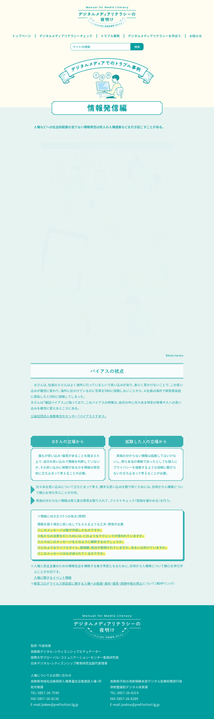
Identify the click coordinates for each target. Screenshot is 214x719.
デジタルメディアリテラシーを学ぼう (154, 36)
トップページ (21, 36)
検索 (137, 47)
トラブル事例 (110, 36)
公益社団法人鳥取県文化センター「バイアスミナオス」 (68, 416)
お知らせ (195, 36)
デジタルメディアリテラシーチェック (65, 36)
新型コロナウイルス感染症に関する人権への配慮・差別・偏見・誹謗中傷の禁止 (88, 583)
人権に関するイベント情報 (52, 577)
